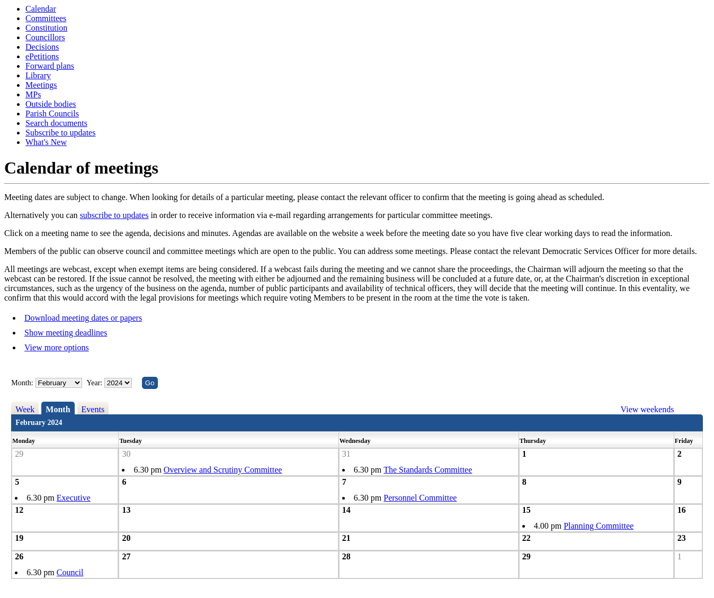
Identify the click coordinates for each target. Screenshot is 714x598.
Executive (74, 497)
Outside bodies (50, 103)
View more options (56, 347)
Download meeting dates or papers (83, 317)
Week (24, 409)
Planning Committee (598, 525)
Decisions (42, 46)
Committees (45, 18)
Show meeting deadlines (65, 332)
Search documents (56, 123)
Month (58, 409)
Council (70, 572)
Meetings (41, 84)
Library (38, 75)
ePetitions (42, 56)
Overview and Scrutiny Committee (223, 469)
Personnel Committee (420, 497)
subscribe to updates (114, 215)
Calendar (40, 8)
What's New (46, 142)
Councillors (45, 37)
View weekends (647, 409)
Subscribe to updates (60, 132)
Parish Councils (52, 113)
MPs (33, 94)
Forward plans (49, 65)
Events (93, 409)
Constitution (46, 27)
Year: (95, 383)
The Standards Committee (427, 469)
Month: (22, 383)
